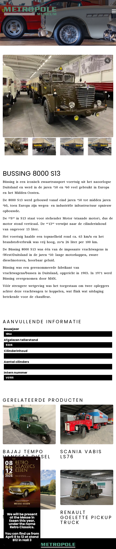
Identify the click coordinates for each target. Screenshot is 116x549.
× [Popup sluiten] (37, 459)
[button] (108, 96)
